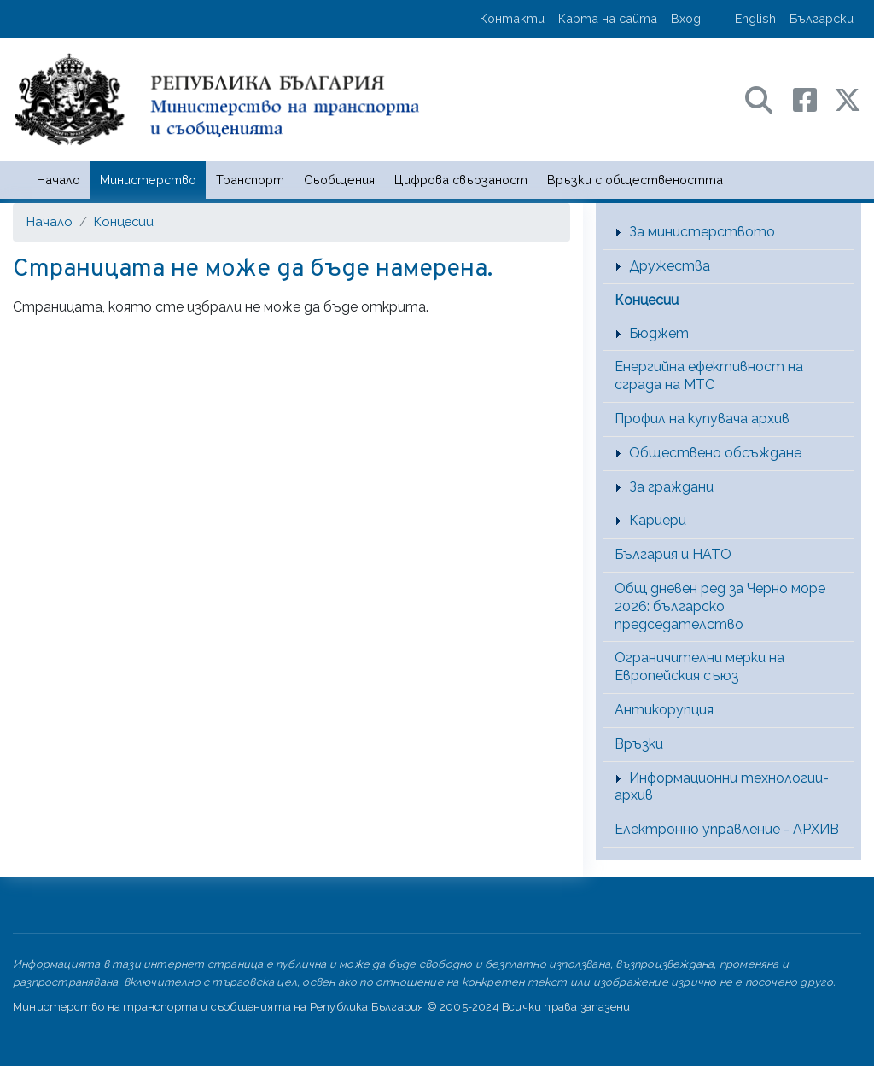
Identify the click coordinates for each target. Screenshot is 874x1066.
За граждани (671, 487)
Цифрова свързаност (460, 179)
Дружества (669, 266)
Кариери (657, 520)
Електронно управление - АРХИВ (727, 829)
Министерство (148, 179)
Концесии (124, 221)
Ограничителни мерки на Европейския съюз (699, 667)
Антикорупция (664, 710)
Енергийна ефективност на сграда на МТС (709, 375)
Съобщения (339, 179)
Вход (686, 18)
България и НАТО (673, 554)
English (755, 18)
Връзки (639, 744)
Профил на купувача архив (702, 419)
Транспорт (250, 179)
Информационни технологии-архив (722, 787)
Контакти (512, 18)
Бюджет (659, 333)
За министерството (702, 232)
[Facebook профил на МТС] (813, 98)
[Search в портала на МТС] (767, 98)
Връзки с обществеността (635, 179)
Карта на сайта (607, 18)
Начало (58, 179)
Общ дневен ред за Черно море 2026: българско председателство (720, 606)
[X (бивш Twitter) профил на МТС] (847, 98)
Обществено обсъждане (715, 453)
